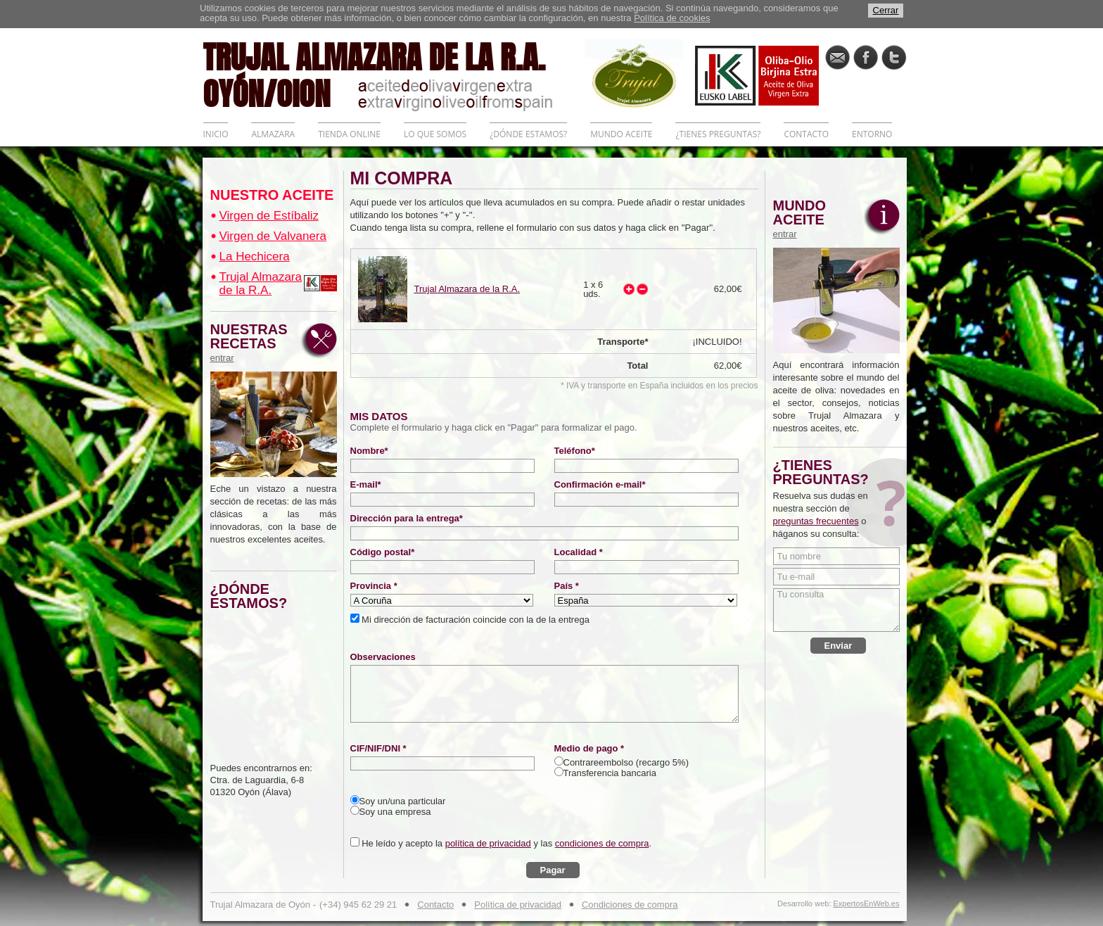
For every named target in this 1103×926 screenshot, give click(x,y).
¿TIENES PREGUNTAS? (717, 134)
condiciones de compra (602, 843)
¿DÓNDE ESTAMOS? (528, 134)
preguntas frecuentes (816, 521)
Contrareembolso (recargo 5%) (626, 762)
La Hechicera (254, 256)
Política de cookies (672, 18)
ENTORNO (872, 134)
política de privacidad (488, 843)
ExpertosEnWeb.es (867, 904)
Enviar (838, 645)
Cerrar (886, 10)
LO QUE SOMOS (435, 134)
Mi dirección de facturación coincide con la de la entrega (474, 619)
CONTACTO (806, 134)
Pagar (553, 870)
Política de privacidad (517, 904)
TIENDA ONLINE (349, 134)
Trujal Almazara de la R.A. (260, 283)
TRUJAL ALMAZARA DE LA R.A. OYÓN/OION (394, 74)
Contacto (435, 904)
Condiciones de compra (630, 904)
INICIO (216, 134)
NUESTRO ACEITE (272, 195)
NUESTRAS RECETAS (252, 342)
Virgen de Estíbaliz (269, 215)
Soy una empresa (395, 811)
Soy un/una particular (402, 801)
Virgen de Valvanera (272, 236)
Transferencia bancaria (609, 773)
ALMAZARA (273, 134)
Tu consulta (836, 610)
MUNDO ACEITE (621, 134)
